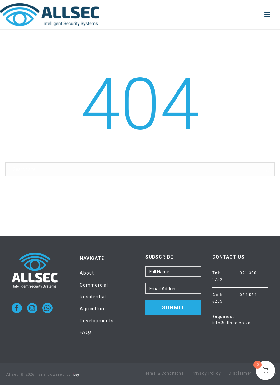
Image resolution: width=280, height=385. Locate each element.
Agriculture (93, 308)
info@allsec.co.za (231, 323)
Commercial (94, 285)
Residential (93, 296)
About (87, 273)
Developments (97, 320)
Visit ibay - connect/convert (76, 375)
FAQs (86, 332)
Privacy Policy (206, 373)
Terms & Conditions (163, 373)
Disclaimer (240, 373)
